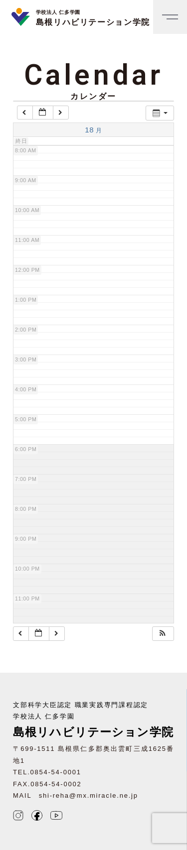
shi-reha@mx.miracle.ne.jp (88, 795)
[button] (163, 633)
